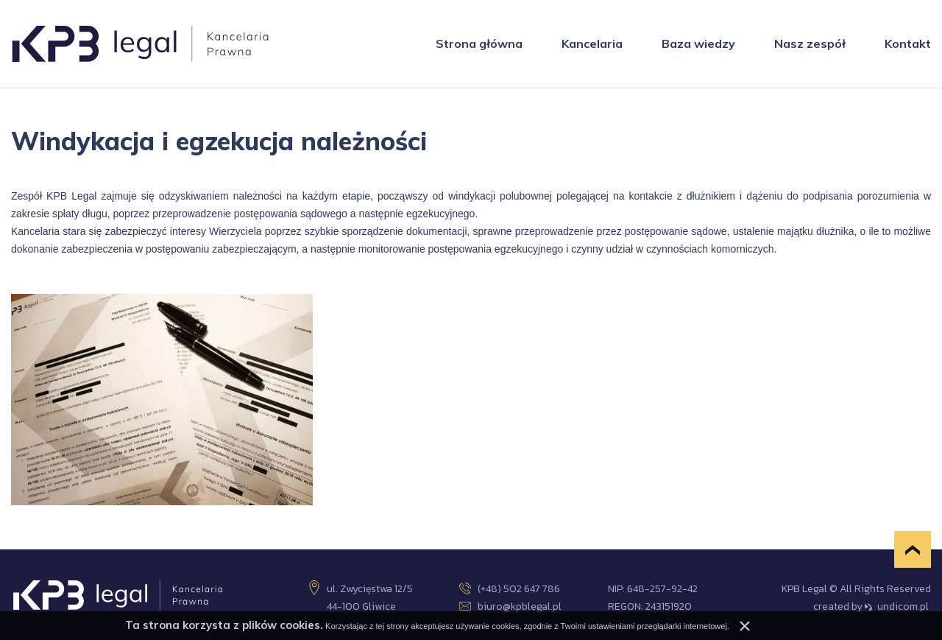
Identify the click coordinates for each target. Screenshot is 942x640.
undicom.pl (897, 606)
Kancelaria (592, 43)
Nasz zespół (810, 43)
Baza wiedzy (698, 43)
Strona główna (479, 43)
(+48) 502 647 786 (509, 589)
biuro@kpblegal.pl (510, 606)
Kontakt (908, 43)
